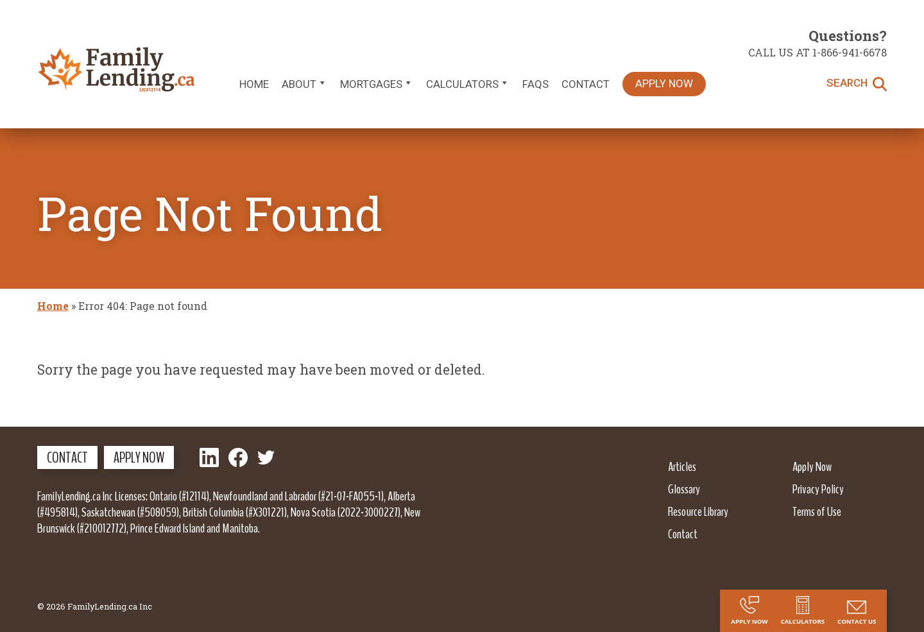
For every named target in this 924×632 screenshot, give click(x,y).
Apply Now (664, 83)
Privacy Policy (818, 489)
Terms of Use (816, 511)
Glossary (684, 489)
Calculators (467, 84)
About (304, 84)
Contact (585, 84)
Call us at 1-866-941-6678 (817, 52)
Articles (682, 466)
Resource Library (698, 511)
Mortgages (376, 84)
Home (254, 84)
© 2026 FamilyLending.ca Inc (94, 606)
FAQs (535, 84)
